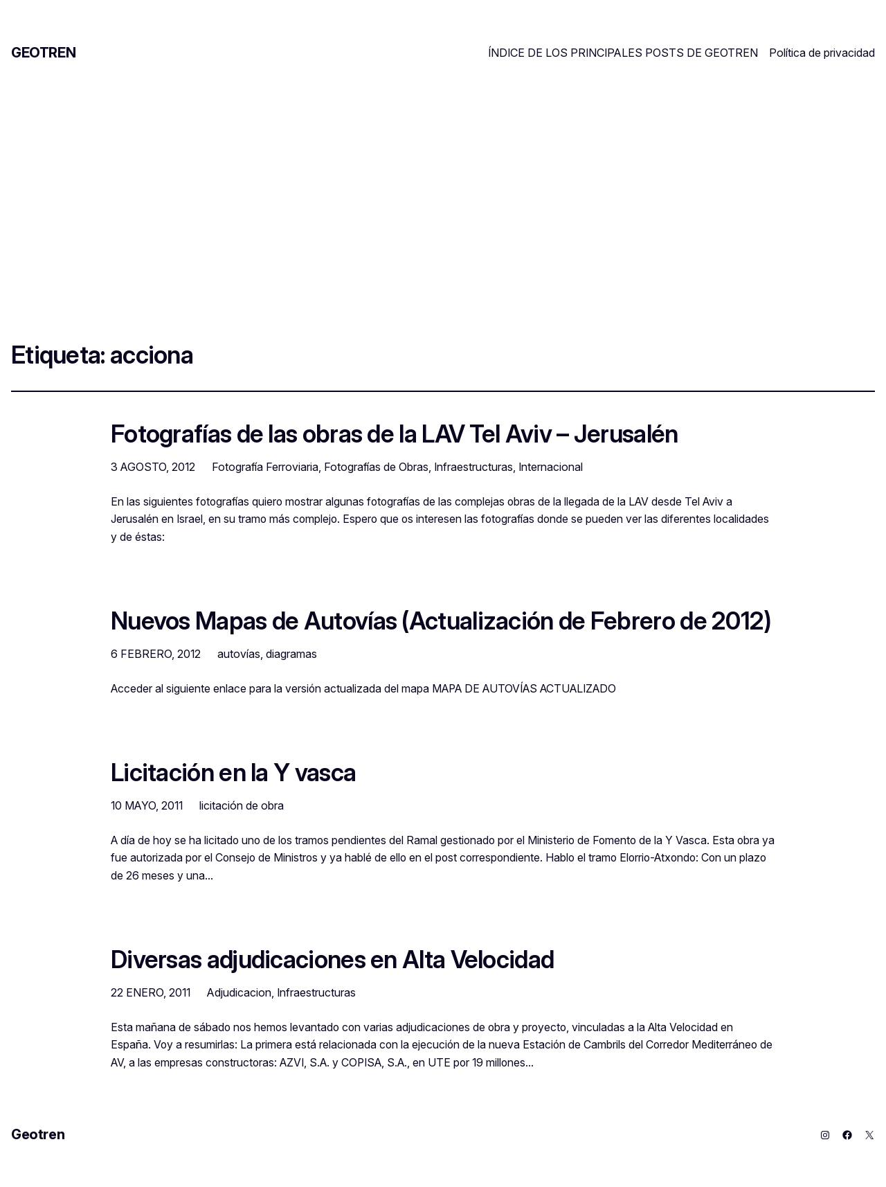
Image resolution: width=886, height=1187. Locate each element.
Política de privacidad (822, 53)
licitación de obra (241, 805)
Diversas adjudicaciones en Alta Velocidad (332, 959)
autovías (238, 654)
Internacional (550, 467)
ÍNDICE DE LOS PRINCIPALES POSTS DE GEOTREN (623, 53)
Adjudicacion (239, 992)
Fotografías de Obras (376, 467)
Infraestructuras (473, 467)
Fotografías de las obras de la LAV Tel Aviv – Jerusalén (394, 433)
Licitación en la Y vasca (233, 772)
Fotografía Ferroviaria (265, 467)
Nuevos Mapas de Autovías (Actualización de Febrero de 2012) (441, 620)
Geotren (43, 52)
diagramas (291, 654)
